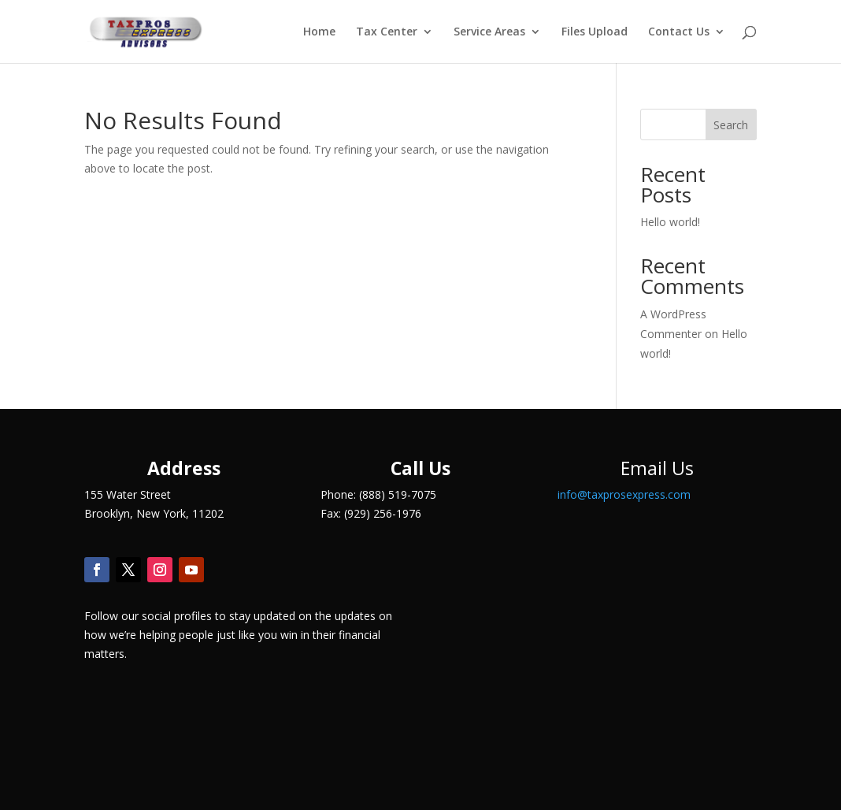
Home (319, 32)
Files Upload (594, 32)
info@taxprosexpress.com (624, 494)
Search (730, 124)
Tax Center (386, 32)
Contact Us (678, 32)
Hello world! (670, 221)
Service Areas (489, 32)
